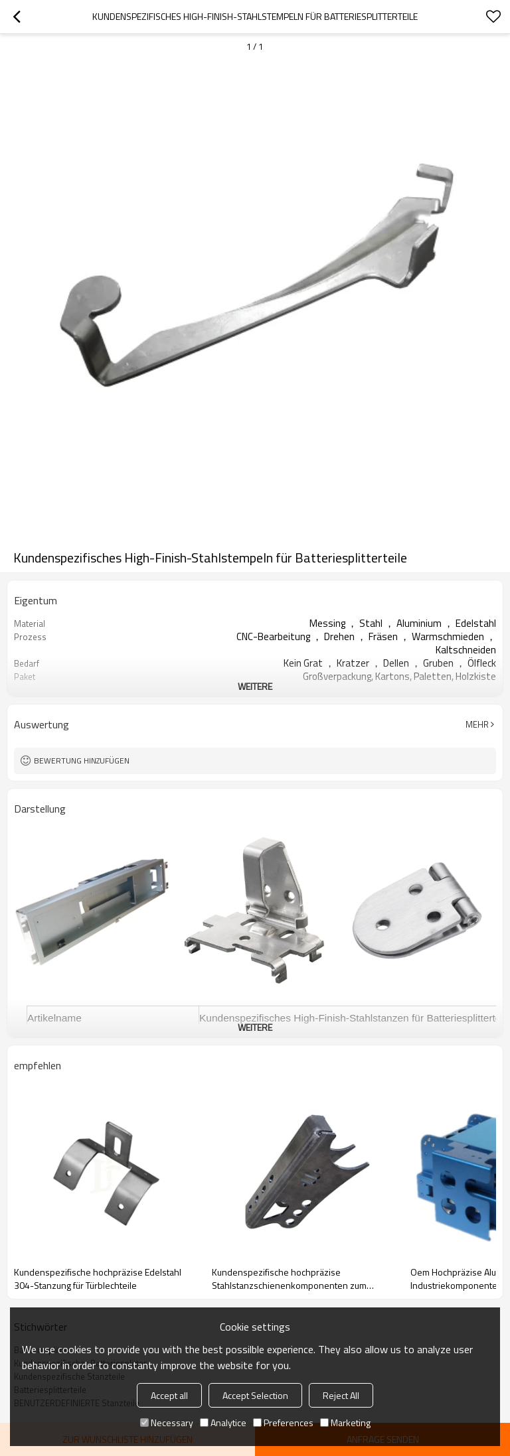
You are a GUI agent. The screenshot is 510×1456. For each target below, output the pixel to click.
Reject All (341, 1395)
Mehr (477, 724)
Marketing (345, 1422)
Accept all (169, 1395)
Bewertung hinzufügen (81, 760)
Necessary (166, 1422)
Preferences (283, 1422)
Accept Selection (255, 1395)
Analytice (223, 1422)
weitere (255, 686)
